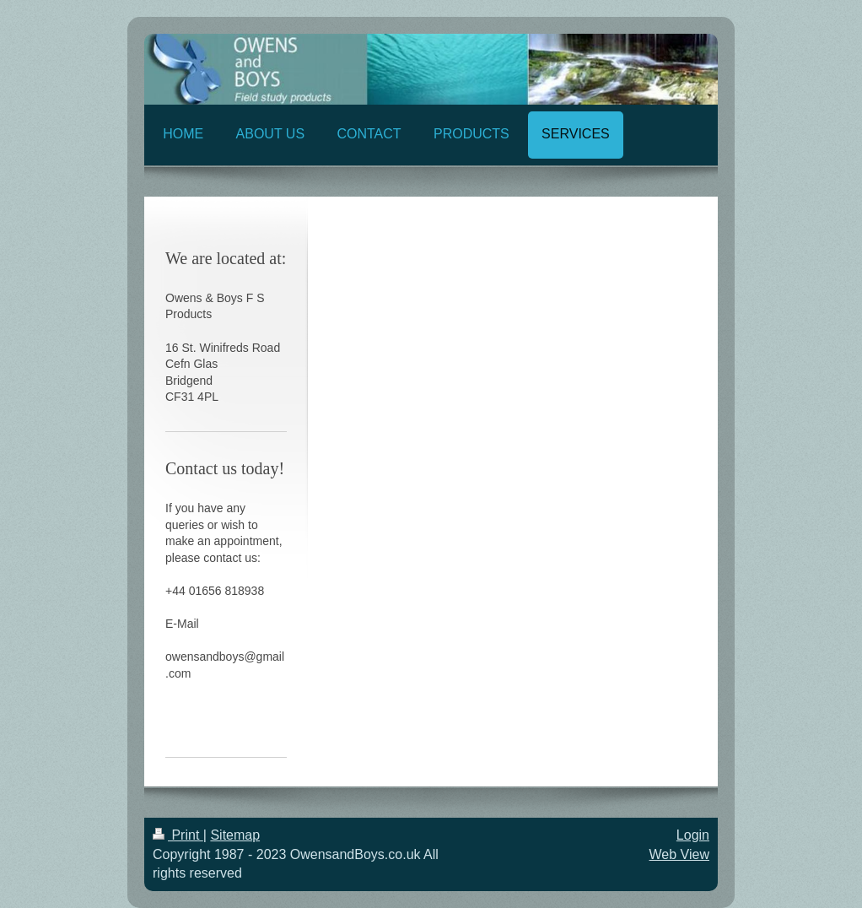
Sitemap (235, 835)
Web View (679, 854)
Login (692, 835)
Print (178, 835)
